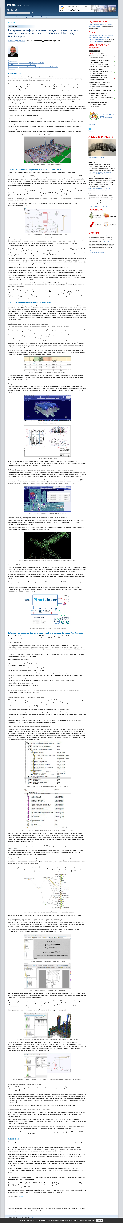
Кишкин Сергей (91, 162)
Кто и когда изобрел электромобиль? (101, 90)
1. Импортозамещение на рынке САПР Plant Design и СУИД (26, 63)
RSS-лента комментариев (96, 157)
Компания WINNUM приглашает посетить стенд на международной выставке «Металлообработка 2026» (100, 37)
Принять (99, 1220)
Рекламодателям (46, 17)
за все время (100, 53)
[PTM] (89, 193)
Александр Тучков (16, 41)
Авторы (26, 17)
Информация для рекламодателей (96, 252)
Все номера (91, 124)
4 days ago (104, 173)
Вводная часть (12, 61)
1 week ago (104, 206)
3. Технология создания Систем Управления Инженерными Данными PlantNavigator (33, 67)
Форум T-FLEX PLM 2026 (95, 41)
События (34, 17)
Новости (9, 17)
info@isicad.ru (106, 241)
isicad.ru (108, 235)
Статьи (18, 17)
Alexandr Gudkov (92, 176)
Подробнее (91, 250)
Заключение (11, 69)
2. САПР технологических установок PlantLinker (22, 65)
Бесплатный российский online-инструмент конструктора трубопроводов (99, 104)
